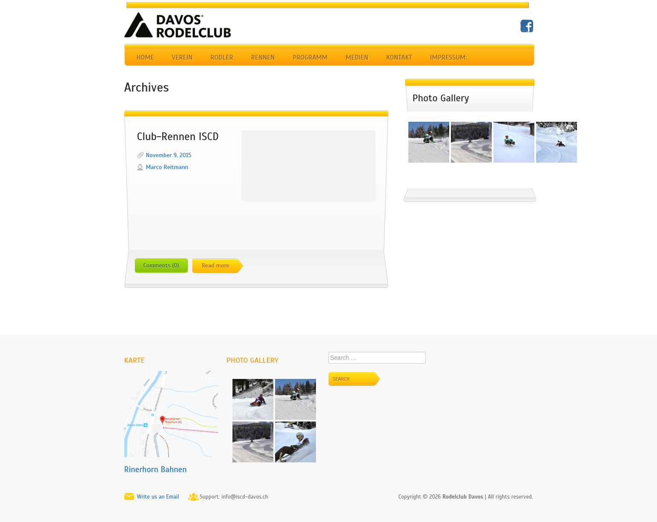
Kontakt (399, 57)
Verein (182, 57)
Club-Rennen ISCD (178, 136)
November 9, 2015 (169, 155)
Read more (216, 265)
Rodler (221, 57)
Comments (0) (161, 265)
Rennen (263, 57)
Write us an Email (158, 496)
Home (145, 57)
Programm (310, 57)
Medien (356, 57)
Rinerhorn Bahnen (155, 469)
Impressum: (448, 57)
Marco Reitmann (167, 167)
